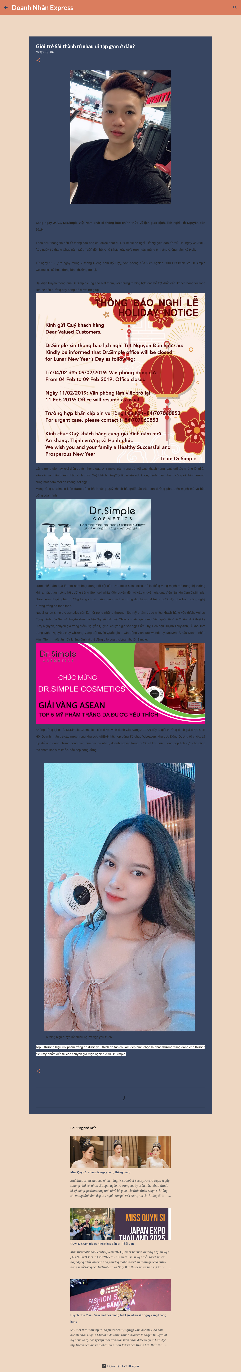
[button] (38, 60)
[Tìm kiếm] (79, 8)
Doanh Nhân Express (42, 7)
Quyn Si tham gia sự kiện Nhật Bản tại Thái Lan (102, 1243)
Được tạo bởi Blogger (120, 1366)
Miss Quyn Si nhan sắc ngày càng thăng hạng (100, 1172)
